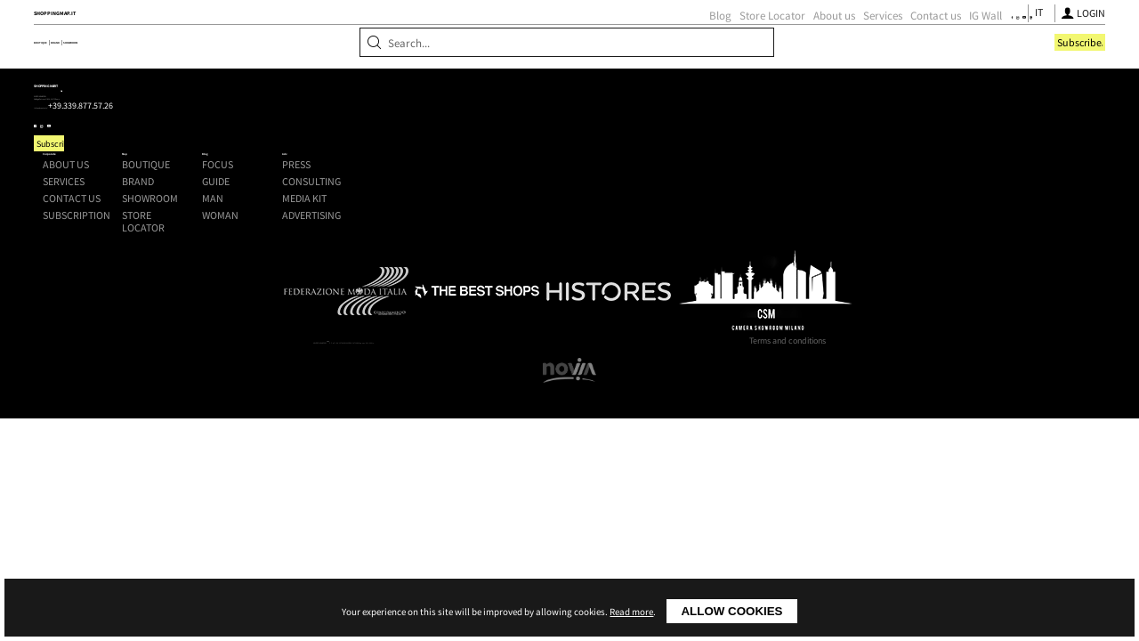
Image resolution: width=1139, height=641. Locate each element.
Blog (518, 41)
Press (852, 225)
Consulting (867, 243)
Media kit (860, 260)
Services (680, 41)
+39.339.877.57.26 (270, 258)
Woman (706, 277)
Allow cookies (731, 611)
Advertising (867, 277)
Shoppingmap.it (245, 208)
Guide (701, 243)
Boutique (200, 92)
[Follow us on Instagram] (837, 41)
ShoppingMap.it (266, 38)
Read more (631, 611)
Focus (703, 225)
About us (632, 41)
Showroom (332, 92)
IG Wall (783, 41)
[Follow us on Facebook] (821, 41)
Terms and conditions (787, 492)
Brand (263, 92)
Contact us (733, 41)
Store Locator (570, 41)
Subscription (420, 277)
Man (698, 260)
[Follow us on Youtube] (855, 41)
